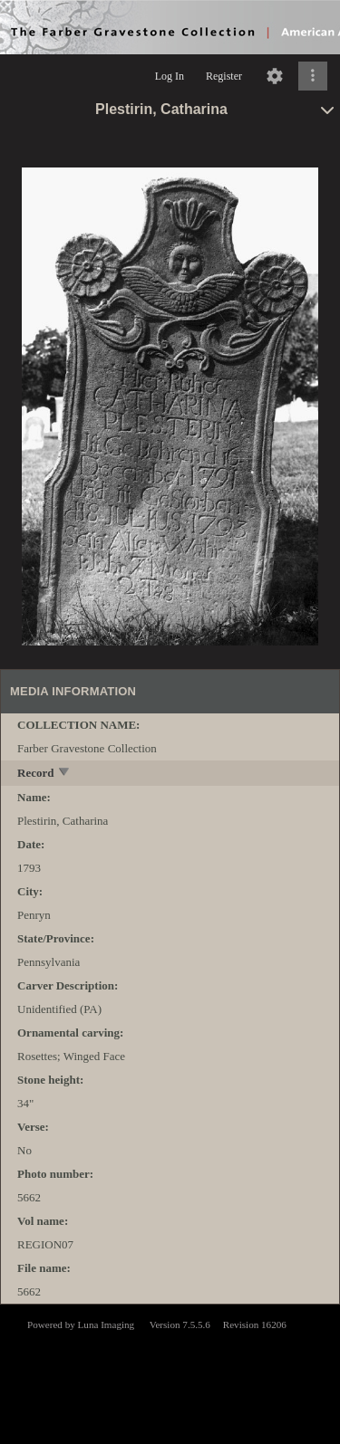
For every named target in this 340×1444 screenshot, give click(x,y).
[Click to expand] (312, 76)
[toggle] (65, 773)
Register (224, 76)
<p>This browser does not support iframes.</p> (170, 1372)
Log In (169, 76)
